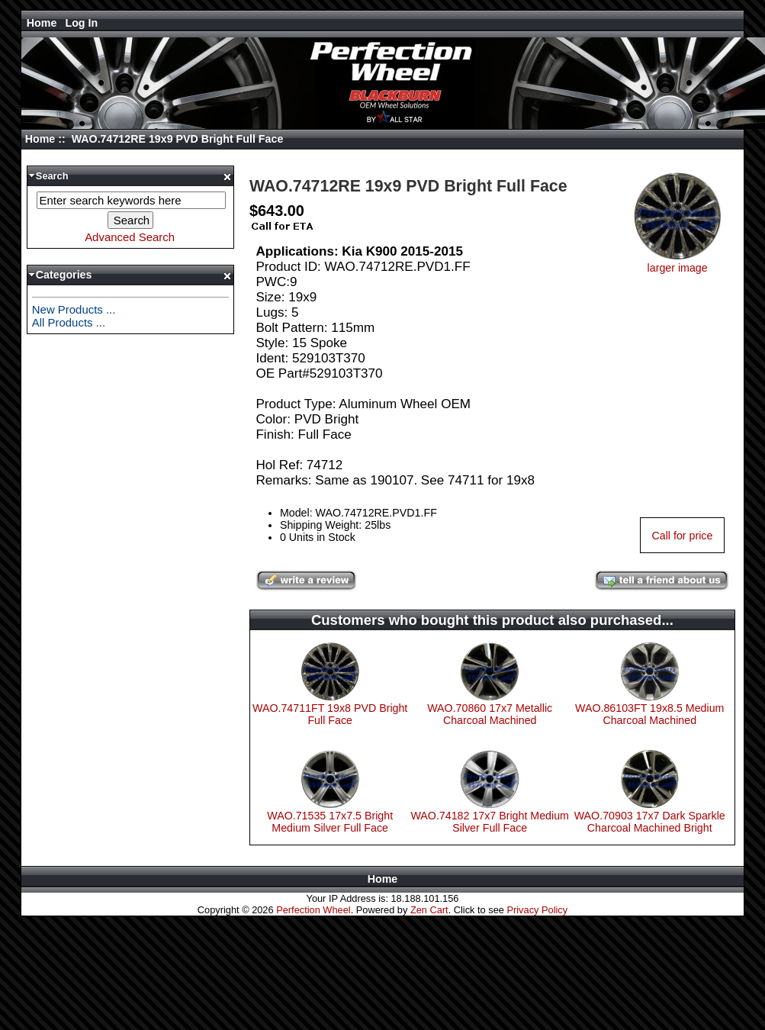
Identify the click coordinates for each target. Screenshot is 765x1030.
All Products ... (68, 322)
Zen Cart (429, 910)
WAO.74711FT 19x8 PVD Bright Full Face (329, 714)
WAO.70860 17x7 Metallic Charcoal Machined (489, 714)
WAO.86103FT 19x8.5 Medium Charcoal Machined (649, 714)
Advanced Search (130, 236)
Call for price (681, 535)
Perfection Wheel (313, 910)
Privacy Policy (536, 910)
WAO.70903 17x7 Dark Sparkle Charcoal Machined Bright (649, 822)
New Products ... (74, 309)
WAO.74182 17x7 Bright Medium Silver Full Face (489, 822)
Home (42, 23)
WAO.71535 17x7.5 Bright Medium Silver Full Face (330, 822)
